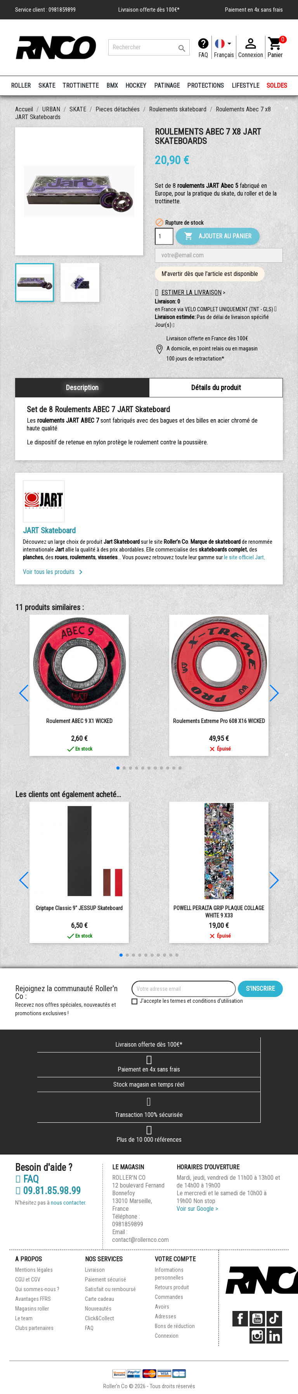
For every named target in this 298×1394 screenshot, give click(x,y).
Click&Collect (99, 1318)
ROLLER (21, 85)
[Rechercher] (149, 47)
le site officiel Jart (244, 557)
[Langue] (224, 47)
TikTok (274, 1318)
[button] (174, 325)
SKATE (46, 85)
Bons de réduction (175, 1326)
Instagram (257, 1336)
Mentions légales (34, 1270)
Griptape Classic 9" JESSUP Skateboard (79, 908)
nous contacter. (68, 1202)
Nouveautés (98, 1309)
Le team (24, 1318)
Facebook (240, 1318)
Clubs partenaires (34, 1328)
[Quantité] (164, 236)
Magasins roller (32, 1309)
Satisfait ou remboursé (110, 1289)
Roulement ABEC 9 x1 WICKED (79, 721)
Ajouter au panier (217, 236)
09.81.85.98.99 (48, 1191)
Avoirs (162, 1307)
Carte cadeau (99, 1299)
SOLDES (277, 85)
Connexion (166, 1336)
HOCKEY (135, 85)
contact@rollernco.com (140, 1239)
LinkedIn (274, 1336)
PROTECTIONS (205, 85)
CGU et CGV (27, 1279)
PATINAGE (167, 85)
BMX (112, 85)
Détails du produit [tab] (216, 387)
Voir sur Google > (197, 1208)
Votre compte (175, 1259)
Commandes (169, 1297)
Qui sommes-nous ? (37, 1289)
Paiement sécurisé (105, 1279)
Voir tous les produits (54, 572)
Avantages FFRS (33, 1299)
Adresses (165, 1316)
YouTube (257, 1318)
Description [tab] (82, 387)
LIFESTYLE (245, 85)
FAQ (203, 55)
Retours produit (172, 1287)
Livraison (95, 1270)
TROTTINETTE (80, 85)
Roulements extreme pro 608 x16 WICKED (219, 721)
